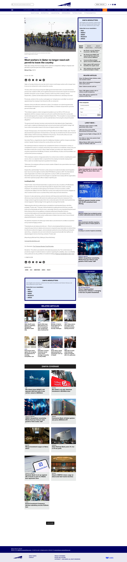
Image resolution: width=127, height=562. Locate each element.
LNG (26, 388)
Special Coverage (35, 13)
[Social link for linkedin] (112, 4)
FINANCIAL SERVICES (30, 416)
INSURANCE (81, 212)
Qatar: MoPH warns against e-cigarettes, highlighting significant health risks (30, 327)
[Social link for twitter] (108, 4)
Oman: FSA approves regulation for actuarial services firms (88, 95)
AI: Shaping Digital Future (90, 13)
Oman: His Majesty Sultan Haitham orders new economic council (90, 79)
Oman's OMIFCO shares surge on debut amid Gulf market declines (62, 476)
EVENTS (89, 10)
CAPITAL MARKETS (27, 10)
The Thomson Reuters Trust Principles (43, 246)
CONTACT (31, 557)
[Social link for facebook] (110, 4)
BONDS (80, 198)
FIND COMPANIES (97, 10)
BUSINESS (36, 10)
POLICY (48, 270)
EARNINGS (54, 445)
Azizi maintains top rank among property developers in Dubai (92, 69)
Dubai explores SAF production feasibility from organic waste (92, 65)
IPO (79, 167)
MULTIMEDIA (57, 10)
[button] (26, 80)
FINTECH (80, 220)
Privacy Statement (60, 556)
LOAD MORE (50, 523)
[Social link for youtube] (115, 4)
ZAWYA (43, 270)
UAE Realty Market (66, 13)
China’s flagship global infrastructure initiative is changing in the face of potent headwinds (89, 290)
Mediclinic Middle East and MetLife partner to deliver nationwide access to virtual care (90, 214)
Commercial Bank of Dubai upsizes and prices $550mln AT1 (63, 419)
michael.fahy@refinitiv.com (32, 241)
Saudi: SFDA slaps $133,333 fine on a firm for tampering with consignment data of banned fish (43, 327)
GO (99, 115)
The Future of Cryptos (77, 13)
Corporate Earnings (55, 13)
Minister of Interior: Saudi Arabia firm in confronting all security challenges (56, 326)
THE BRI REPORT (90, 271)
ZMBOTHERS (37, 270)
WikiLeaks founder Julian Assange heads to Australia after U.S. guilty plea (69, 353)
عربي (104, 10)
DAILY (29, 289)
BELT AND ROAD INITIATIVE (84, 287)
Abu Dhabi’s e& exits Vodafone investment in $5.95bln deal (62, 390)
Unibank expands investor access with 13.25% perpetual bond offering (89, 202)
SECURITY (53, 322)
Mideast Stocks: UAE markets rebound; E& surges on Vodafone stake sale (90, 143)
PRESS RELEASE (73, 10)
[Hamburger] (12, 10)
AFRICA (30, 297)
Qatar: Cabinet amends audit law (87, 86)
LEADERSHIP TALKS (90, 151)
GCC (31, 270)
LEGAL (39, 322)
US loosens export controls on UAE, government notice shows (88, 126)
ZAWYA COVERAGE (50, 366)
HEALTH (26, 322)
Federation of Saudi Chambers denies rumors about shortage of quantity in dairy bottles (43, 353)
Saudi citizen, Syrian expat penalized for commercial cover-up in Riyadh (56, 353)
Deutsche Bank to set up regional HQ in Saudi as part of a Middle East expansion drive (36, 476)
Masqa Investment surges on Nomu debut (36, 447)
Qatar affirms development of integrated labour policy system (89, 83)
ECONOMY (43, 10)
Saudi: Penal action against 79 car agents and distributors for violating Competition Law (30, 353)
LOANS (26, 502)
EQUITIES (54, 388)
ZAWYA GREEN (82, 10)
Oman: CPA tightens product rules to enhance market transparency (88, 91)
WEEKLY (30, 291)
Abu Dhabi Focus (45, 13)
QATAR (26, 270)
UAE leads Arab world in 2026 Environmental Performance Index (88, 130)
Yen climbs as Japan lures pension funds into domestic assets (89, 138)
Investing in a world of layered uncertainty (89, 230)
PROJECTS (50, 10)
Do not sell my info (60, 557)
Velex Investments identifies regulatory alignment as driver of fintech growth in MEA (89, 223)
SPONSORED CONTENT (90, 182)
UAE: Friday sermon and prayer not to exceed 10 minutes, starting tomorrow (69, 326)
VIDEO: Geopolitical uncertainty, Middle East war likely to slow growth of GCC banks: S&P (35, 419)
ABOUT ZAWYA (32, 556)
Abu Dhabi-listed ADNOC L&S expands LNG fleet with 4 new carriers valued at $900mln (35, 391)
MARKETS (54, 416)
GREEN (30, 293)
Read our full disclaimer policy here (64, 254)
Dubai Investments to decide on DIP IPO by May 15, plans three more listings (90, 170)
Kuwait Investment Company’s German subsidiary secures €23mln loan (37, 505)
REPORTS (64, 10)
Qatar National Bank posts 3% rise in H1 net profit (63, 447)
